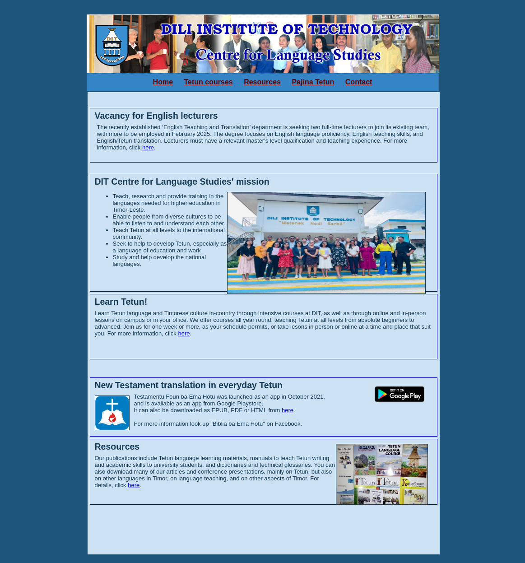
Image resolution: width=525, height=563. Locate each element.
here (148, 147)
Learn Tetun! (121, 302)
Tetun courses (208, 82)
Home (163, 82)
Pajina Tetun (313, 82)
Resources (262, 82)
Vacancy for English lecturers (156, 116)
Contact (358, 82)
